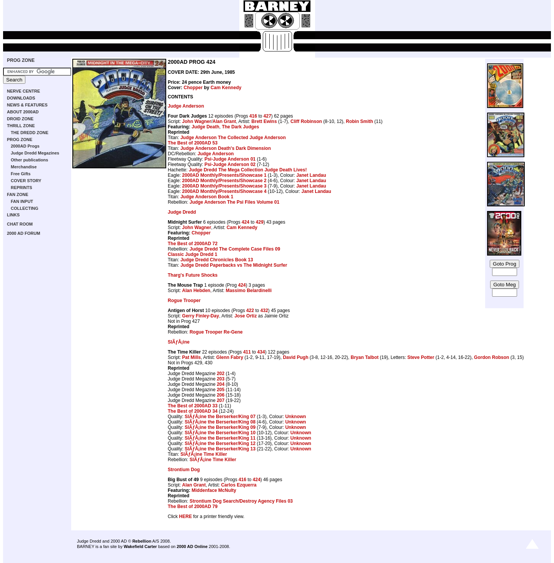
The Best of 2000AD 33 (192, 406)
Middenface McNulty (214, 490)
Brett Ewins (264, 121)
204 (220, 384)
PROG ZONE (21, 60)
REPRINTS (21, 187)
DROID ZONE (20, 118)
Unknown (295, 416)
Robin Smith (359, 121)
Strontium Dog (184, 469)
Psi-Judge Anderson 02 (229, 164)
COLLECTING (24, 208)
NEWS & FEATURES (27, 105)
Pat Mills (191, 357)
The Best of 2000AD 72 (192, 243)
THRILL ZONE (21, 125)
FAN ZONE (17, 194)
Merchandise (24, 166)
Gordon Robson (491, 357)
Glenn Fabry (229, 357)
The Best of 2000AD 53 (192, 143)
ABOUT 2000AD (23, 112)
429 (260, 222)
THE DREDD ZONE (29, 132)
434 (261, 352)
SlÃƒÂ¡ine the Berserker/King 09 (220, 427)
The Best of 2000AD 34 (192, 411)
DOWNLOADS (21, 98)
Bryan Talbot (365, 357)
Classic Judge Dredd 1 (192, 254)
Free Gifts (20, 173)
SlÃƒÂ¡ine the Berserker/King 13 (220, 449)
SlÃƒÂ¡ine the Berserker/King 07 (220, 416)
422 (250, 310)
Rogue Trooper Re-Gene (216, 332)
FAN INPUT (22, 201)
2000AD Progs (25, 146)
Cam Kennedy (225, 87)
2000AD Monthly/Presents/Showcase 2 (224, 180)
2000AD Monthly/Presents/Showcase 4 (224, 191)
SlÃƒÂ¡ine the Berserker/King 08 (220, 422)
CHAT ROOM (20, 224)
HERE (185, 516)
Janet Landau (311, 175)
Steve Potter (420, 357)
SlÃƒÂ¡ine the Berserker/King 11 (220, 438)
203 (220, 379)
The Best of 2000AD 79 (192, 506)
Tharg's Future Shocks (193, 275)
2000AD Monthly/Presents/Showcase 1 (224, 175)
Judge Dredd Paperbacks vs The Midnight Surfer (233, 265)
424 (245, 222)
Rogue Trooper (184, 300)
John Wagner (196, 121)
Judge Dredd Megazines (35, 153)
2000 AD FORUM (23, 233)
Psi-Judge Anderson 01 (229, 159)
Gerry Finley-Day (200, 316)
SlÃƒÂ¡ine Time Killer (203, 454)
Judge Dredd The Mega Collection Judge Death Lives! (248, 170)
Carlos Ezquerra (239, 485)
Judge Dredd (182, 212)
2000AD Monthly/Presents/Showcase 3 (224, 186)
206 (220, 395)
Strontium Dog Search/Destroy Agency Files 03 (241, 501)
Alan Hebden (196, 290)
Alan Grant (224, 121)
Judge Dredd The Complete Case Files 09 (235, 249)
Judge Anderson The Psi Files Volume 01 (234, 202)
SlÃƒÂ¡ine (179, 342)
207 (220, 400)
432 (264, 310)
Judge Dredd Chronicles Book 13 (216, 259)
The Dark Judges (240, 127)
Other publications (29, 160)
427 (267, 116)
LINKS (13, 215)
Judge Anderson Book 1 (207, 196)
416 (253, 116)
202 (220, 373)
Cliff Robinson (306, 121)
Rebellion (142, 541)
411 (247, 352)
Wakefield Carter (140, 546)
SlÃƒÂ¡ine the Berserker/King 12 (220, 443)
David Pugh (295, 357)
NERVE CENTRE (23, 91)
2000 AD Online (192, 546)
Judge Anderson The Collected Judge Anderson (233, 137)
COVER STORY (26, 180)
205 (220, 389)
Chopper (193, 87)
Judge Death (205, 127)
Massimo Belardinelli (249, 290)
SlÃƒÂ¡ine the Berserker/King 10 (220, 432)
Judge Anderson (186, 106)
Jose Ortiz (245, 316)
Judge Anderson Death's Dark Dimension (225, 148)
